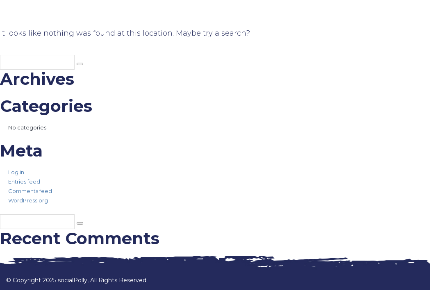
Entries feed (24, 181)
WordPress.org (28, 200)
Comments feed (30, 191)
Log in (16, 172)
